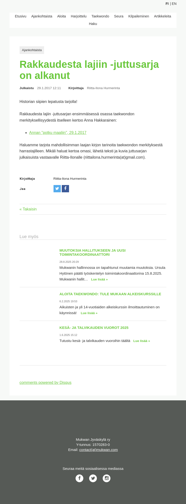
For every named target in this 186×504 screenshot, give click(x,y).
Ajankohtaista (41, 16)
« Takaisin (28, 209)
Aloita (61, 16)
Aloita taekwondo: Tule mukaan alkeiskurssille (110, 294)
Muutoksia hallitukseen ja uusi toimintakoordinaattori (93, 252)
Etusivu (20, 16)
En (174, 3)
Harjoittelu (79, 16)
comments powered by (45, 382)
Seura (118, 16)
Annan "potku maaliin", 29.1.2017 (57, 133)
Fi (167, 3)
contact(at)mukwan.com (98, 450)
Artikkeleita (162, 16)
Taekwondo (100, 16)
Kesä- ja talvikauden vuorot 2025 (94, 328)
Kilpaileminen (138, 16)
